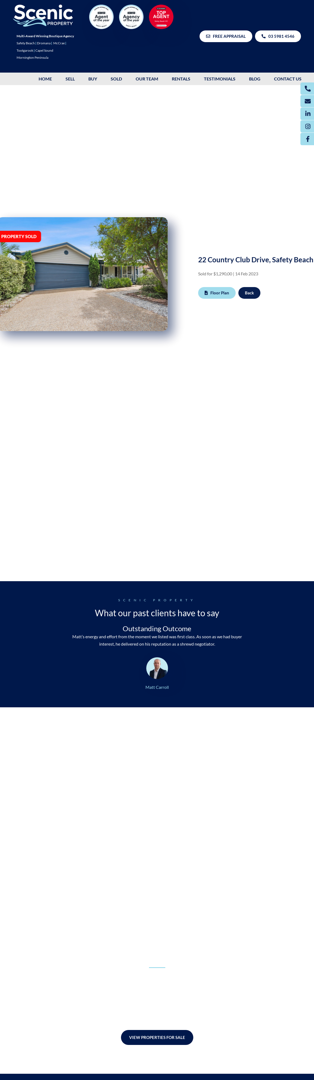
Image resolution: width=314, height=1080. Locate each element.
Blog (254, 78)
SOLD (116, 78)
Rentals (181, 78)
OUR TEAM (147, 78)
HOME (45, 78)
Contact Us (287, 78)
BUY (92, 78)
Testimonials (219, 78)
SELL (70, 78)
